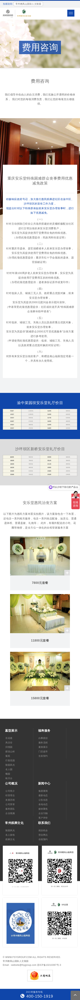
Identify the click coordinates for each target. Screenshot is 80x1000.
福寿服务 (44, 730)
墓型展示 (11, 730)
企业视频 (10, 813)
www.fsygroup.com (18, 957)
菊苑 (7, 756)
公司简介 (10, 791)
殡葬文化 (10, 839)
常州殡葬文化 (14, 822)
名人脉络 (10, 835)
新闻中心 (44, 783)
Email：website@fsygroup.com (19, 965)
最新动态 (43, 795)
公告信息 (43, 800)
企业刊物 (43, 813)
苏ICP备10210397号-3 (49, 965)
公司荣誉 (10, 804)
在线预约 (43, 839)
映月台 (9, 778)
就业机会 (43, 830)
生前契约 (43, 756)
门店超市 (43, 751)
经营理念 (10, 795)
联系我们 (44, 822)
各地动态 (43, 804)
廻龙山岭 (10, 751)
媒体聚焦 (43, 809)
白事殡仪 (43, 738)
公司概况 (11, 783)
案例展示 (43, 747)
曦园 (7, 774)
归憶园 (9, 747)
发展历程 (10, 800)
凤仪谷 (9, 742)
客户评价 (43, 817)
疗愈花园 (10, 760)
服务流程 (43, 742)
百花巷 (9, 738)
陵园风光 (10, 765)
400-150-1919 (36, 996)
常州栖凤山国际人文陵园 (16, 961)
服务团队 (10, 809)
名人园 (9, 769)
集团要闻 (43, 791)
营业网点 (43, 835)
